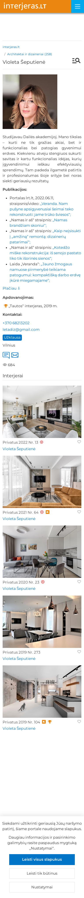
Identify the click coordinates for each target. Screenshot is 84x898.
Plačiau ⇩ (11, 288)
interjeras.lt (11, 47)
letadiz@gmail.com (21, 329)
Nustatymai (42, 887)
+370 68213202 (16, 323)
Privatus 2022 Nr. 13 (20, 442)
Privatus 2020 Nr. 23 (21, 582)
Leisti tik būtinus (42, 873)
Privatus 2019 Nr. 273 (21, 652)
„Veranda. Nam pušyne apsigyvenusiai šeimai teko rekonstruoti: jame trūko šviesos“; (42, 209)
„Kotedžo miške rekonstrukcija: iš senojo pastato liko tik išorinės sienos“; (45, 253)
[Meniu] (77, 6)
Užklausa (12, 337)
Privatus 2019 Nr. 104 (21, 722)
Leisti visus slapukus (42, 859)
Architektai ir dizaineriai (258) (29, 54)
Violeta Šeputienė (19, 449)
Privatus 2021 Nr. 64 (20, 512)
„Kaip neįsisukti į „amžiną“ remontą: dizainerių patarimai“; (45, 236)
